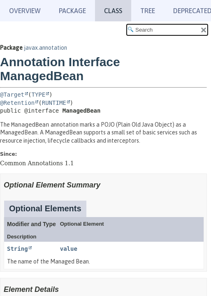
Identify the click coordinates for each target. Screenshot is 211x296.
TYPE (38, 94)
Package (72, 10)
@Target (12, 94)
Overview (25, 10)
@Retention (17, 102)
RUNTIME (54, 102)
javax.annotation (45, 47)
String (17, 248)
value (68, 248)
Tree (147, 10)
